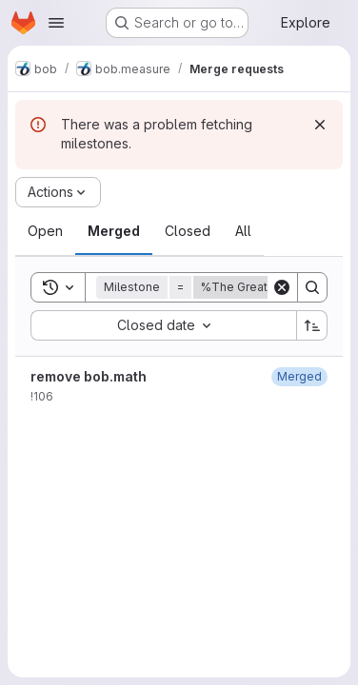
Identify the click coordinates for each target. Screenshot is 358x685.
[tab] (45, 231)
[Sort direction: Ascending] (312, 325)
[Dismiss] (319, 124)
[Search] (312, 287)
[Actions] (58, 192)
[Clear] (281, 287)
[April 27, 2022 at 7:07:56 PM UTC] (299, 376)
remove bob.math (88, 376)
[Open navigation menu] (56, 23)
